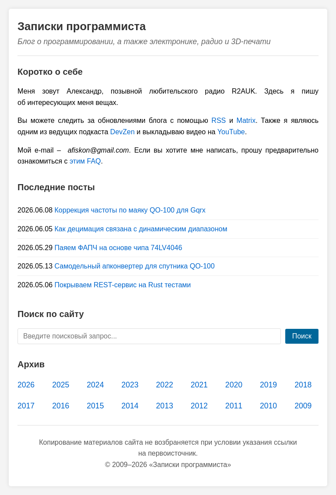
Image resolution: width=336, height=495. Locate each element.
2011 (233, 405)
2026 (26, 384)
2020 (233, 384)
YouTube (231, 132)
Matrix (246, 120)
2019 (268, 384)
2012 (199, 405)
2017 (26, 405)
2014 (129, 405)
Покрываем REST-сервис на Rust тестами (123, 285)
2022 (164, 384)
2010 (268, 405)
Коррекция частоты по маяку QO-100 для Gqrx (130, 210)
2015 (95, 405)
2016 (60, 405)
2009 (303, 405)
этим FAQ (85, 161)
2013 (164, 405)
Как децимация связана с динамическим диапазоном (141, 229)
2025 (60, 384)
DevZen (122, 132)
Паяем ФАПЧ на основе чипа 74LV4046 (118, 247)
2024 (95, 384)
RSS (218, 120)
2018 (303, 384)
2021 (199, 384)
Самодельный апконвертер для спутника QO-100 (135, 266)
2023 (129, 384)
